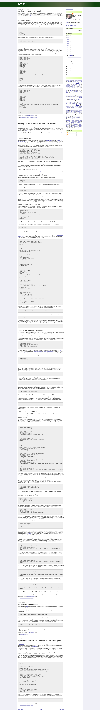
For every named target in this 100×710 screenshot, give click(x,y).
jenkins (67, 102)
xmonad (76, 127)
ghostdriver (80, 96)
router (68, 116)
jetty (75, 102)
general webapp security (48, 348)
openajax (72, 110)
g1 (69, 96)
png (77, 112)
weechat (76, 126)
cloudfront (68, 85)
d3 (72, 87)
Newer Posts (20, 704)
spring (78, 117)
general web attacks (38, 348)
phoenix (67, 112)
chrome (21, 116)
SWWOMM (22, 4)
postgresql (69, 113)
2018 (68, 47)
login (81, 106)
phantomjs (79, 111)
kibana (74, 103)
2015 (68, 53)
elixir (67, 92)
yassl (80, 127)
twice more (29, 529)
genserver (75, 96)
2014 (68, 66)
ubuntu (26, 629)
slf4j (66, 117)
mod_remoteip (49, 139)
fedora (74, 93)
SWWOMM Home (69, 9)
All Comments (70, 134)
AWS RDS (21, 639)
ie (81, 99)
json (66, 103)
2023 (68, 37)
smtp (70, 117)
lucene (73, 107)
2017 (68, 49)
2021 (68, 41)
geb (71, 96)
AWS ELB (28, 129)
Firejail (31, 15)
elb (80, 91)
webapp (71, 126)
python (72, 115)
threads (69, 121)
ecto (67, 91)
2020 (68, 43)
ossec (29, 593)
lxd (76, 107)
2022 (68, 39)
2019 (68, 45)
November (71, 55)
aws (21, 699)
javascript (79, 100)
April (70, 61)
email (71, 92)
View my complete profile (71, 25)
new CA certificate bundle (42, 637)
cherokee (74, 84)
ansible (71, 80)
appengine (74, 81)
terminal (77, 120)
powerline (74, 113)
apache (21, 593)
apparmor (69, 81)
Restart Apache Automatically (28, 600)
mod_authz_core (31, 170)
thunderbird (74, 121)
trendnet (72, 122)
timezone (79, 121)
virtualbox (73, 125)
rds (31, 699)
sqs (68, 118)
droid (76, 90)
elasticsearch (76, 91)
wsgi (71, 127)
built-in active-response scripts (34, 232)
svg (76, 118)
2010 (68, 74)
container (72, 86)
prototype (79, 113)
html (74, 99)
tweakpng (78, 122)
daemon (75, 87)
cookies (77, 86)
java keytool (34, 641)
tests (81, 120)
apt (77, 81)
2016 (68, 51)
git (68, 97)
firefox (28, 116)
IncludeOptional (58, 194)
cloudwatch (74, 85)
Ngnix (29, 349)
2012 (68, 70)
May (69, 59)
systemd (68, 120)
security (36, 116)
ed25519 (71, 91)
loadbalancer (25, 593)
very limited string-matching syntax (44, 489)
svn (79, 118)
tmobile (67, 122)
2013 (68, 68)
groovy (70, 99)
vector (80, 124)
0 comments (32, 591)
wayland (80, 125)
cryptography (68, 87)
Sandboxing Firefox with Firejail (29, 11)
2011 (68, 72)
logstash (68, 107)
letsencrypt (79, 103)
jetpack (71, 102)
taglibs (73, 120)
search (75, 116)
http (78, 99)
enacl (75, 92)
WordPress (43, 349)
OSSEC (19, 125)
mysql (29, 699)
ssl (32, 699)
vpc (77, 125)
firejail (31, 116)
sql (81, 117)
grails (80, 97)
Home (41, 704)
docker (71, 90)
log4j (72, 106)
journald (79, 102)
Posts (68, 132)
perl (75, 111)
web (68, 126)
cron (18, 604)
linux (77, 105)
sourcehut (73, 117)
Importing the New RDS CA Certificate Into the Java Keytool (39, 635)
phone (71, 112)
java (27, 699)
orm (68, 111)
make (80, 107)
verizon (67, 125)
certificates (24, 699)
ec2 (79, 90)
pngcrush (80, 112)
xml (73, 127)
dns (67, 90)
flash (33, 116)
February (70, 63)
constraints (68, 86)
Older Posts (61, 704)
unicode (75, 124)
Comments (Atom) (26, 706)
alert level (59, 347)
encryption (79, 92)
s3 (71, 116)
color (79, 85)
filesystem (25, 116)
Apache (23, 349)
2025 (68, 35)
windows (67, 127)
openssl (80, 110)
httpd (27, 602)
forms (67, 96)
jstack (70, 103)
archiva (81, 81)
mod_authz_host (40, 170)
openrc (76, 110)
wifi (80, 126)
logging (76, 106)
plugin (74, 112)
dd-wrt (79, 87)
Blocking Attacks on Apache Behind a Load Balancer (37, 123)
